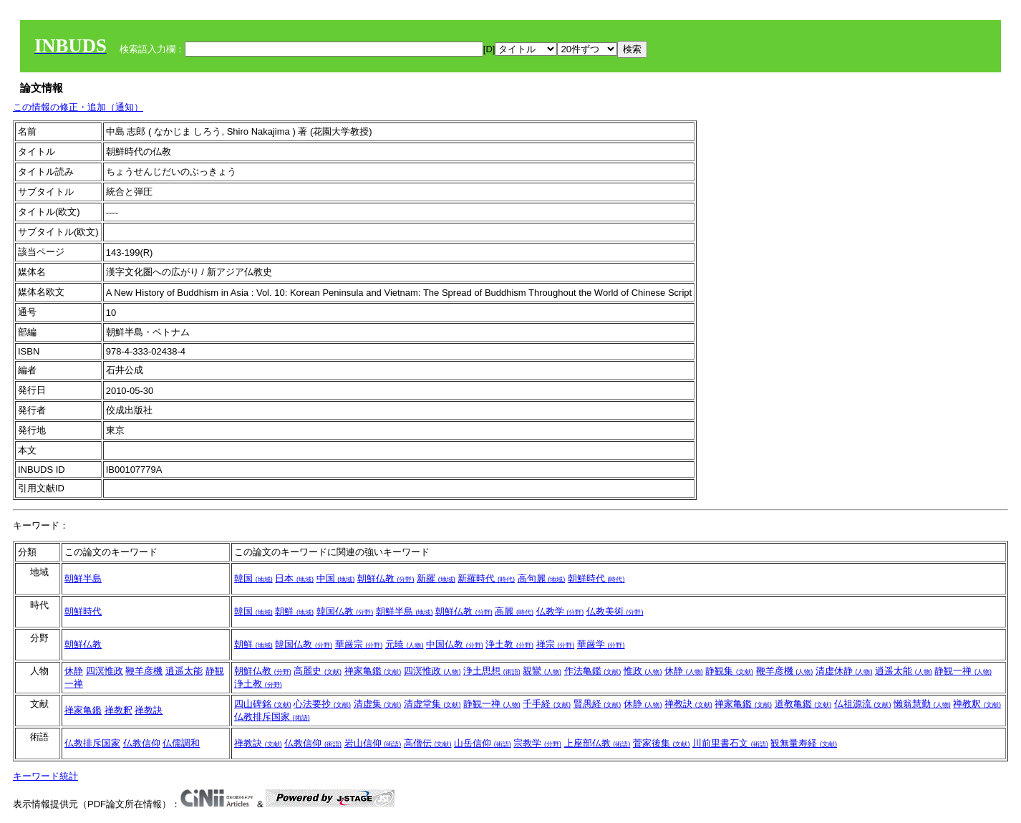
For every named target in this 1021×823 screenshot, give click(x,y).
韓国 (253, 578)
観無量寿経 (803, 743)
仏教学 (560, 611)
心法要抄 (322, 703)
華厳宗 (359, 644)
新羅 (436, 578)
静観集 (729, 670)
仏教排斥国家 (272, 716)
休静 (73, 670)
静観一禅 (963, 670)
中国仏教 (454, 644)
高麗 (514, 611)
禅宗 (555, 644)
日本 (294, 578)
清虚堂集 (432, 703)
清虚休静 (844, 670)
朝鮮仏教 (386, 578)
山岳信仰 (482, 743)
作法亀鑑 (592, 670)
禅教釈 (118, 710)
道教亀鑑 (803, 703)
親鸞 (542, 670)
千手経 (547, 703)
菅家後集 (661, 743)
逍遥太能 (184, 670)
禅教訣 (149, 710)
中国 (335, 578)
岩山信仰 (373, 743)
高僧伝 (428, 743)
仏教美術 (615, 611)
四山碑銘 (262, 703)
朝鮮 (294, 611)
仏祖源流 (862, 703)
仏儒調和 (181, 743)
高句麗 (542, 578)
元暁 (404, 644)
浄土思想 (492, 670)
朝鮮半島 (83, 578)
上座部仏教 (597, 743)
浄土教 (509, 644)
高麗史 (318, 670)
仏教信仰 (141, 743)
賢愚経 (597, 703)
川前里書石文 (730, 743)
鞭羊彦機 (144, 670)
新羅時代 (486, 578)
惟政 (643, 670)
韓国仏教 (345, 611)
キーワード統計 (45, 776)
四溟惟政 (104, 670)
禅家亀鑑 (373, 670)
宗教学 (537, 743)
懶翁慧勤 (922, 703)
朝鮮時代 (596, 578)
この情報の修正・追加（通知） (78, 107)
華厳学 (601, 644)
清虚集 (378, 703)
